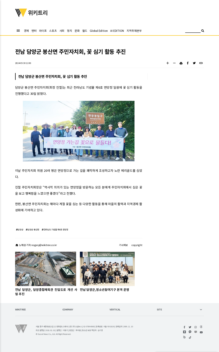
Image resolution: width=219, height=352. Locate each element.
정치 (69, 31)
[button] (168, 63)
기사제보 (123, 245)
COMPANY (67, 309)
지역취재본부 (134, 31)
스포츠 (53, 31)
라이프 (43, 31)
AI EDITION (117, 31)
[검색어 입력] (193, 31)
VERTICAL (115, 309)
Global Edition (99, 31)
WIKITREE (20, 309)
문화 (77, 31)
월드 (84, 31)
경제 (26, 31)
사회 (61, 31)
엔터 (33, 31)
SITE (159, 309)
